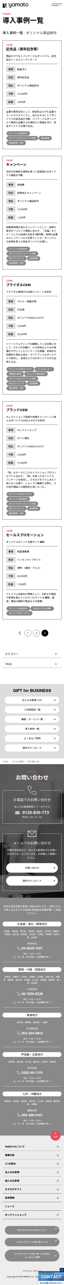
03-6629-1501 (32, 948)
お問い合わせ (32, 867)
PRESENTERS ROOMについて (32, 1230)
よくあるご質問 (32, 738)
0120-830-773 (35, 812)
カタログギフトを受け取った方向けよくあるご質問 (32, 1255)
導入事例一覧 (32, 728)
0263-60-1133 (32, 1072)
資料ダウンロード (32, 747)
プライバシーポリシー (32, 1271)
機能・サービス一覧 (32, 719)
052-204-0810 (32, 1033)
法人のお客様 (18, 761)
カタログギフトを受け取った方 (32, 1242)
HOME (5, 761)
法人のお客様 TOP (32, 700)
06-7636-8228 (32, 993)
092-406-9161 (32, 1115)
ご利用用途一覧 (32, 709)
